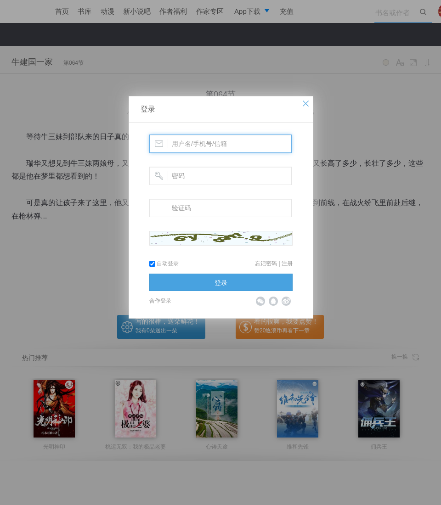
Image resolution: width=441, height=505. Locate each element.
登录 (148, 109)
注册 (287, 263)
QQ (273, 301)
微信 (260, 301)
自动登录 (164, 263)
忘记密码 (266, 263)
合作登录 (160, 300)
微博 (286, 301)
